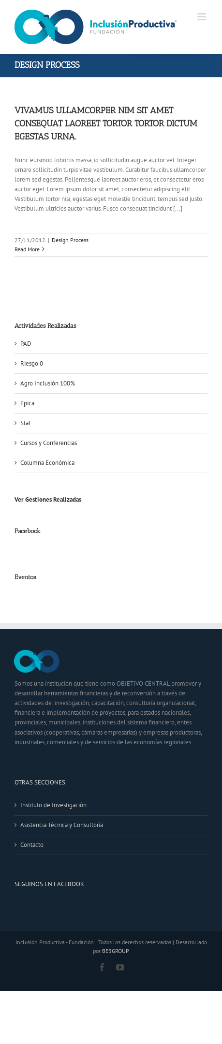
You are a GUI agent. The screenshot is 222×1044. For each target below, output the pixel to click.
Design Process (70, 240)
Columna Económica (47, 463)
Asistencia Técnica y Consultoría (61, 825)
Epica (27, 403)
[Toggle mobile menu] (202, 17)
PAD (25, 343)
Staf (25, 423)
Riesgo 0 (31, 363)
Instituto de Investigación (53, 805)
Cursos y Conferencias (48, 443)
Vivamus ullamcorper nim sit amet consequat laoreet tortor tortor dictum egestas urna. (106, 123)
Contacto (32, 845)
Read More (27, 249)
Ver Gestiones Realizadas (48, 499)
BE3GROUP (115, 950)
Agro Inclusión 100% (47, 383)
